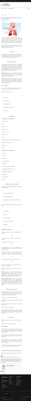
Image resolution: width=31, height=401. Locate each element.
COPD (13, 356)
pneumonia (10, 357)
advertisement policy (12, 361)
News (5, 8)
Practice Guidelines (11, 8)
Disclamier (17, 385)
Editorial (2, 8)
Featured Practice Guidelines (12, 14)
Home (2, 14)
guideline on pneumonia (17, 356)
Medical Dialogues (7, 399)
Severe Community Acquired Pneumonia (15, 357)
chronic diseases (4, 356)
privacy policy (8, 361)
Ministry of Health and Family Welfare (4, 357)
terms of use (5, 361)
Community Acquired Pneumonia (9, 356)
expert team (6, 393)
